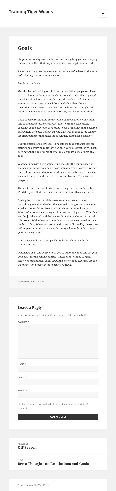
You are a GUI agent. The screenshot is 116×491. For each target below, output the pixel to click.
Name (22, 364)
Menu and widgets (103, 17)
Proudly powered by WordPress (33, 485)
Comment (24, 322)
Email (22, 377)
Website (22, 390)
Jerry (42, 281)
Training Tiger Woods (31, 11)
